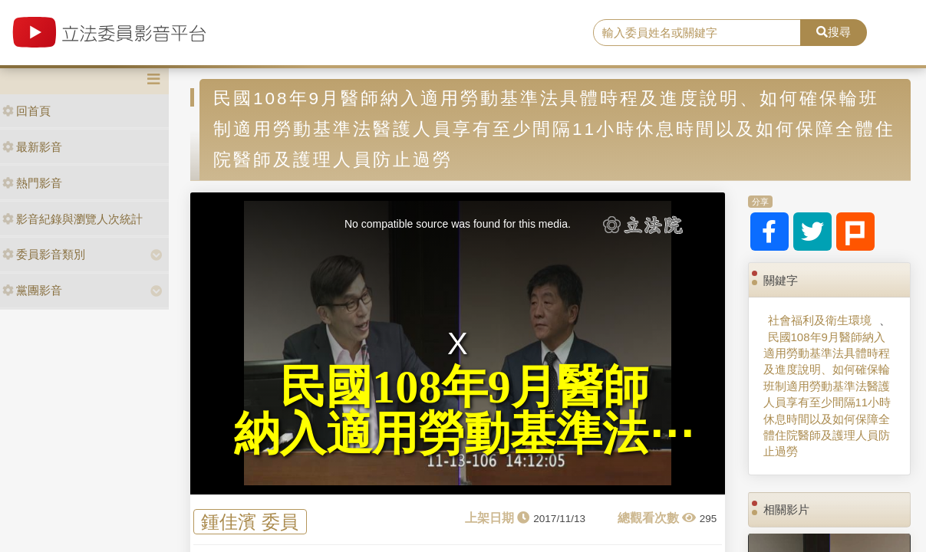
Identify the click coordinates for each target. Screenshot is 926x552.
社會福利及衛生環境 (820, 320)
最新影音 (32, 146)
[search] (697, 33)
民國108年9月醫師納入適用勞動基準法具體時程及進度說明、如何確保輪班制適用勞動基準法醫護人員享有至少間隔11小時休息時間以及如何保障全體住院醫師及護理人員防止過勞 (827, 394)
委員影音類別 (43, 254)
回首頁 (26, 110)
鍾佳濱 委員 (249, 521)
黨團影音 (32, 290)
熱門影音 (32, 182)
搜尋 (833, 31)
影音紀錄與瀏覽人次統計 (72, 218)
